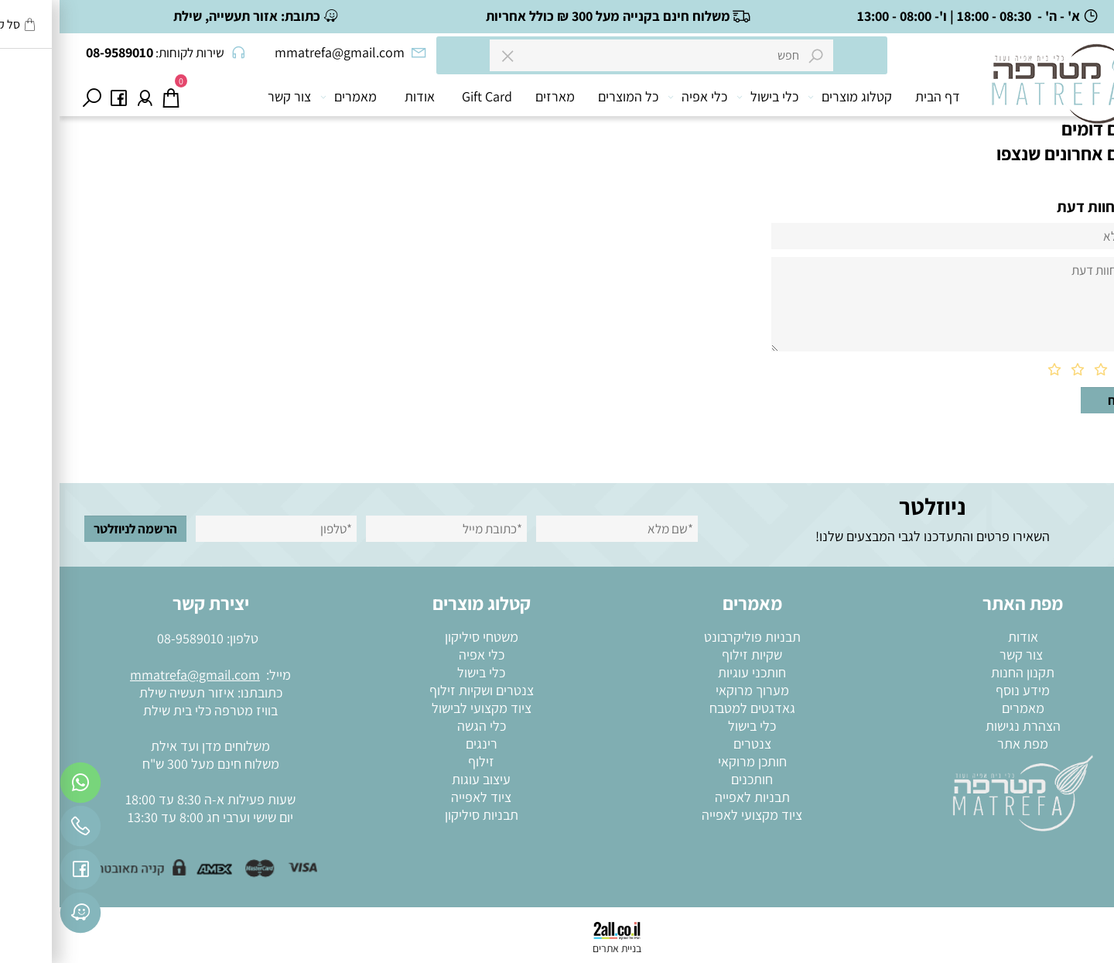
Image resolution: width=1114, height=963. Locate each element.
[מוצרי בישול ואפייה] (1007, 100)
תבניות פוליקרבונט (692, 637)
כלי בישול (711, 96)
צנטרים (693, 743)
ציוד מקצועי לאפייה (692, 815)
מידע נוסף (963, 690)
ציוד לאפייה (421, 797)
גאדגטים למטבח (693, 708)
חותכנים (692, 779)
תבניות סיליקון (422, 815)
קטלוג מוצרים (793, 96)
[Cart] (111, 96)
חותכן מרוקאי (692, 761)
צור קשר (229, 96)
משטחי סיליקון (422, 637)
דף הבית (878, 96)
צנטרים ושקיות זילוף (422, 690)
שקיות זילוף (692, 654)
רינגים (422, 743)
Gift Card (427, 96)
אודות (360, 96)
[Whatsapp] (21, 786)
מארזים (495, 96)
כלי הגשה (422, 726)
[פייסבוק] (59, 96)
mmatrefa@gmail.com (135, 675)
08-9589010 (130, 638)
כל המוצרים (568, 96)
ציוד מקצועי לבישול (422, 708)
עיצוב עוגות (421, 779)
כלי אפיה (641, 96)
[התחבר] (85, 96)
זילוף (421, 761)
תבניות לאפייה (692, 797)
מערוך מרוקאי (693, 690)
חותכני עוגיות (692, 672)
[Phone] (21, 830)
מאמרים (292, 96)
